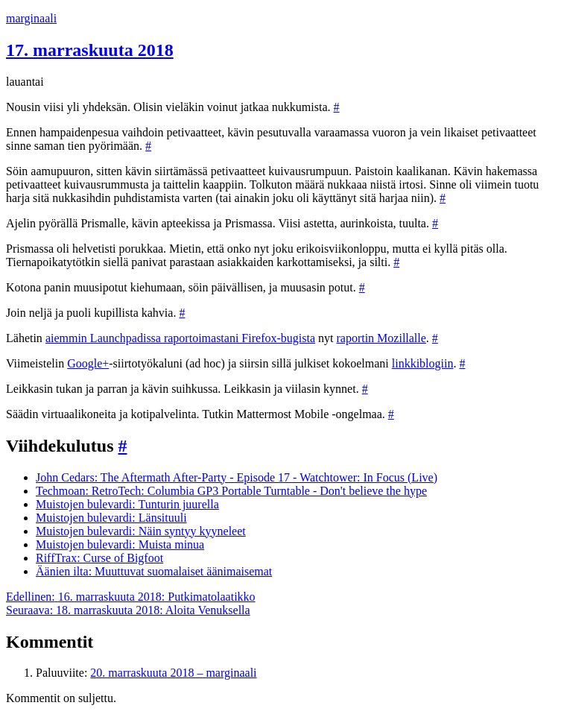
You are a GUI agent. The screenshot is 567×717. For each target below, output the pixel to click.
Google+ (88, 363)
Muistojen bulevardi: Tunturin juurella (127, 504)
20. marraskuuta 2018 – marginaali (173, 672)
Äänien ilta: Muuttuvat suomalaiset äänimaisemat (154, 571)
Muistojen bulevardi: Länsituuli (111, 517)
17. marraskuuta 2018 (90, 50)
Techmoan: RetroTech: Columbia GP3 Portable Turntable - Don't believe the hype (231, 490)
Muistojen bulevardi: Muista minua (120, 544)
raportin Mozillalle (380, 338)
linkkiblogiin (423, 363)
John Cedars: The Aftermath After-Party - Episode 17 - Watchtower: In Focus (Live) (236, 477)
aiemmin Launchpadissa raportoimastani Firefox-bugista (180, 338)
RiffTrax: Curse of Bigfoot (99, 558)
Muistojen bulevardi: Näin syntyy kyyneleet (141, 531)
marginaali (31, 18)
